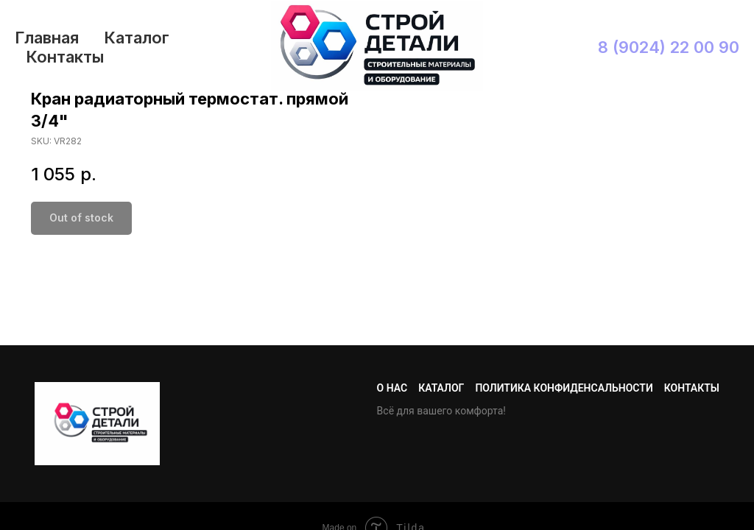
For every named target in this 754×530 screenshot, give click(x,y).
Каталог (136, 37)
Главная (47, 37)
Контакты (65, 56)
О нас (392, 388)
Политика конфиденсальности (563, 388)
